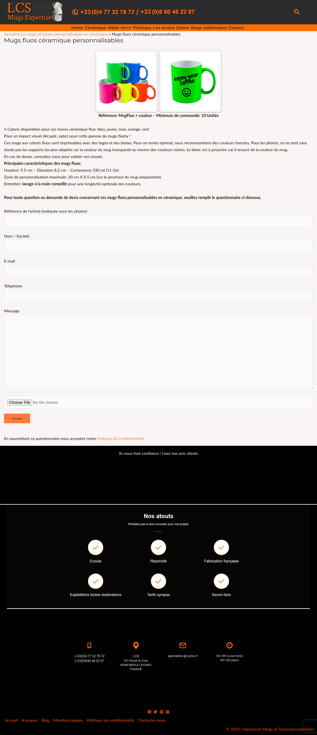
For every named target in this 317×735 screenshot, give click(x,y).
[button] (297, 12)
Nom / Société (158, 243)
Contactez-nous (152, 720)
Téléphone (158, 292)
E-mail (158, 268)
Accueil (10, 34)
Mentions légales (68, 720)
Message (158, 349)
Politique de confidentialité (120, 438)
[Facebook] (149, 712)
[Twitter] (155, 712)
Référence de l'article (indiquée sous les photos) (158, 218)
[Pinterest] (161, 712)
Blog (45, 720)
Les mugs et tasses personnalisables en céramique (64, 34)
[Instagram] (167, 712)
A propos (29, 720)
